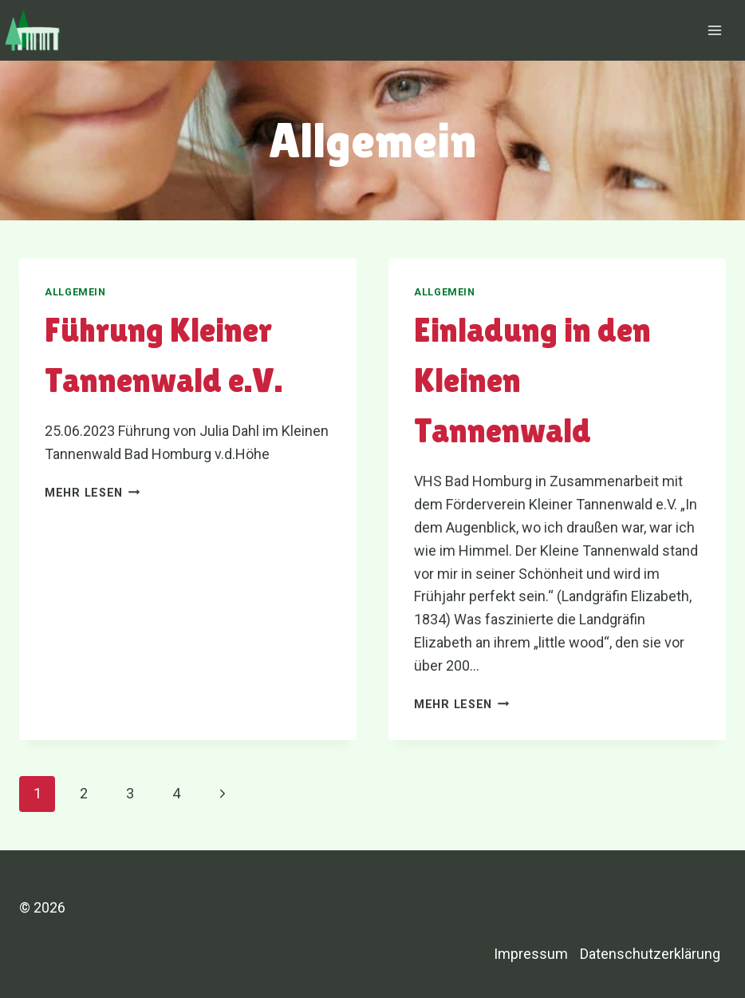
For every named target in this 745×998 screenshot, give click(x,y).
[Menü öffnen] (714, 30)
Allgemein (75, 292)
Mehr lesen (92, 493)
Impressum (531, 953)
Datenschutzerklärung (650, 953)
